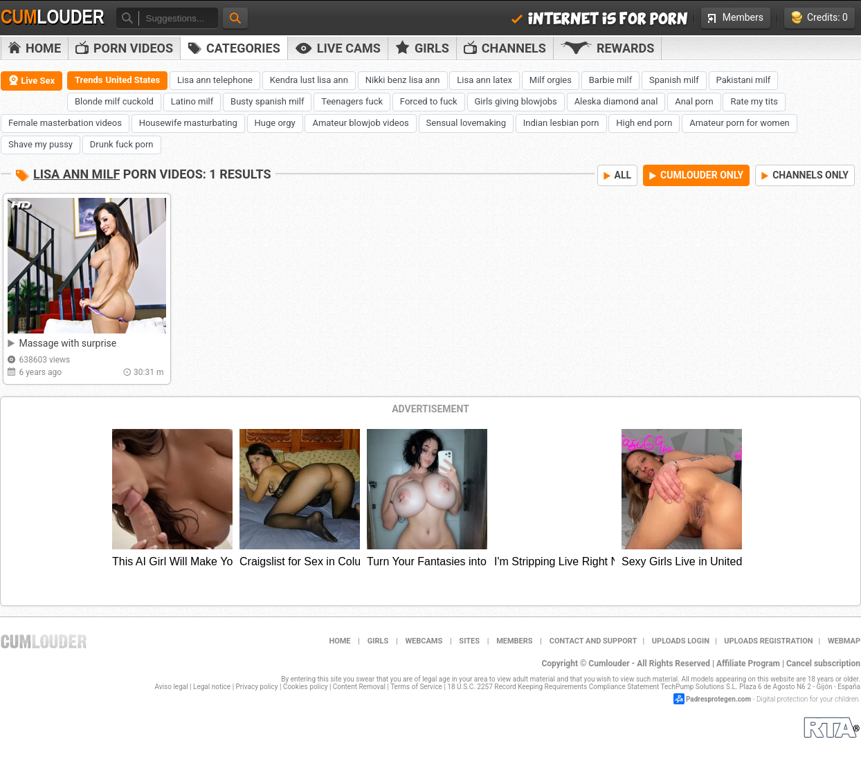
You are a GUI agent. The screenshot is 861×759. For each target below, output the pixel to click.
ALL (618, 175)
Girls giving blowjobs (516, 101)
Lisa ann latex (484, 80)
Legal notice (211, 687)
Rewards (607, 48)
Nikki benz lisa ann (402, 80)
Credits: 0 (819, 17)
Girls (422, 47)
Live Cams (338, 48)
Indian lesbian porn (561, 123)
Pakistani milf (743, 80)
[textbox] (178, 18)
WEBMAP (844, 641)
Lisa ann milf (76, 174)
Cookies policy (305, 687)
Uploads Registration (768, 641)
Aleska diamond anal (616, 101)
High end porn (644, 123)
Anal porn (694, 101)
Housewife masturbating (188, 123)
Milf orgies (550, 80)
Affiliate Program (748, 663)
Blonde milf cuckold (114, 101)
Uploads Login (680, 641)
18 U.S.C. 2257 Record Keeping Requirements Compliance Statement (553, 687)
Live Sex (31, 80)
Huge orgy (275, 123)
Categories (234, 48)
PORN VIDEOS (124, 48)
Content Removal (359, 687)
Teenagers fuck (352, 101)
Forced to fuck (428, 101)
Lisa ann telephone (215, 80)
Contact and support (593, 641)
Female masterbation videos (65, 123)
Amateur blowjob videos (360, 123)
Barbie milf (610, 80)
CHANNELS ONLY (805, 175)
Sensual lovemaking (466, 123)
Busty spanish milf (267, 101)
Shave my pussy (40, 144)
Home (34, 48)
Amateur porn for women (739, 123)
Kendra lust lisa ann (309, 80)
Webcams (423, 641)
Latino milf (192, 101)
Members (735, 17)
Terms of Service (416, 687)
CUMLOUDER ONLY (696, 175)
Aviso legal (171, 687)
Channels (505, 48)
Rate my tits (754, 101)
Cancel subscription (823, 663)
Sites (469, 641)
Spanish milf (674, 80)
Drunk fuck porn (122, 144)
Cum (53, 17)
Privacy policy (257, 687)
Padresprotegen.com (718, 699)
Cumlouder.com (44, 641)
